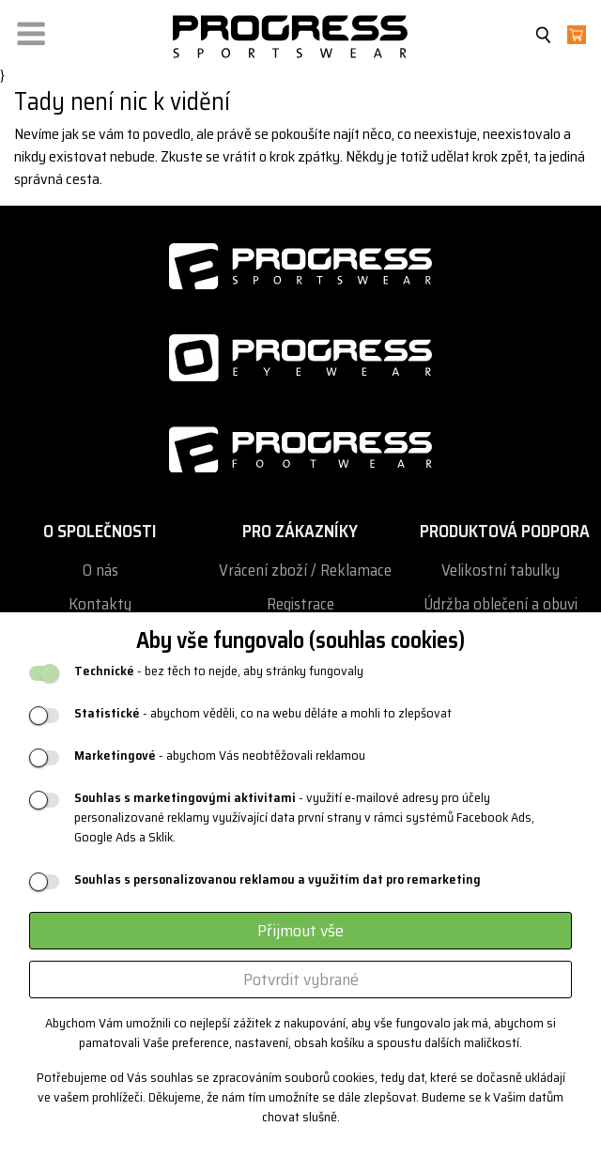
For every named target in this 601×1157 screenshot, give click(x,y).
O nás (100, 570)
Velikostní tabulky (500, 570)
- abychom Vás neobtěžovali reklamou (219, 755)
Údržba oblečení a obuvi (501, 604)
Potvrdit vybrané (301, 979)
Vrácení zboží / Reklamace (305, 570)
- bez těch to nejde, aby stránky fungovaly (218, 671)
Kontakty (100, 604)
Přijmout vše (300, 931)
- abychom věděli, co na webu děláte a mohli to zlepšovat (263, 713)
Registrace (300, 604)
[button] (31, 30)
